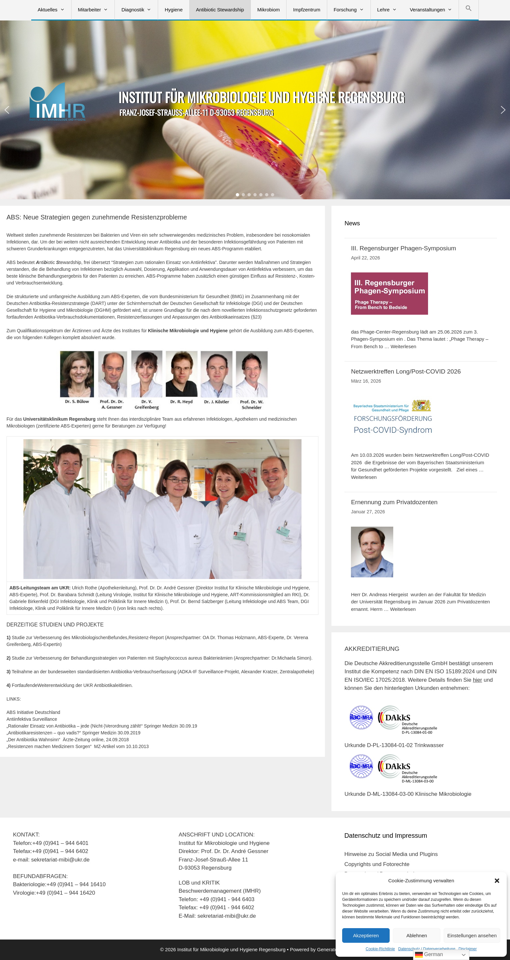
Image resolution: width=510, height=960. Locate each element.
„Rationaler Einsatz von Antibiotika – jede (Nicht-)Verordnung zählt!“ (75, 726)
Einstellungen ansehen (472, 935)
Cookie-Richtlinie (380, 949)
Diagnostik (139, 10)
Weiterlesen (403, 346)
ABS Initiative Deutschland (33, 712)
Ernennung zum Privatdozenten (394, 502)
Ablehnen (416, 935)
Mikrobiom (268, 9)
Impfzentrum (306, 9)
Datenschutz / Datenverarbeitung (426, 949)
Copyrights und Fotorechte (376, 864)
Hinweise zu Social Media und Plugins (391, 854)
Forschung (352, 10)
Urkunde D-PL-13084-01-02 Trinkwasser (394, 745)
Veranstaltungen (434, 10)
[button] (497, 880)
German (429, 955)
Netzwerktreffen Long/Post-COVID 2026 (406, 371)
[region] (255, 109)
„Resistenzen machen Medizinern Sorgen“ (50, 746)
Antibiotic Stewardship (220, 9)
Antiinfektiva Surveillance (32, 719)
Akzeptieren (366, 935)
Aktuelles (54, 10)
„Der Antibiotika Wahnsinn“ (33, 739)
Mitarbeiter (96, 10)
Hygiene (173, 9)
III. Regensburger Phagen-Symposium (403, 248)
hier (477, 680)
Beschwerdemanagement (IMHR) (220, 891)
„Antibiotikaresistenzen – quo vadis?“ (44, 732)
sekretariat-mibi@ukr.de (226, 916)
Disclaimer (468, 949)
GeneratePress (333, 949)
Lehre (390, 10)
